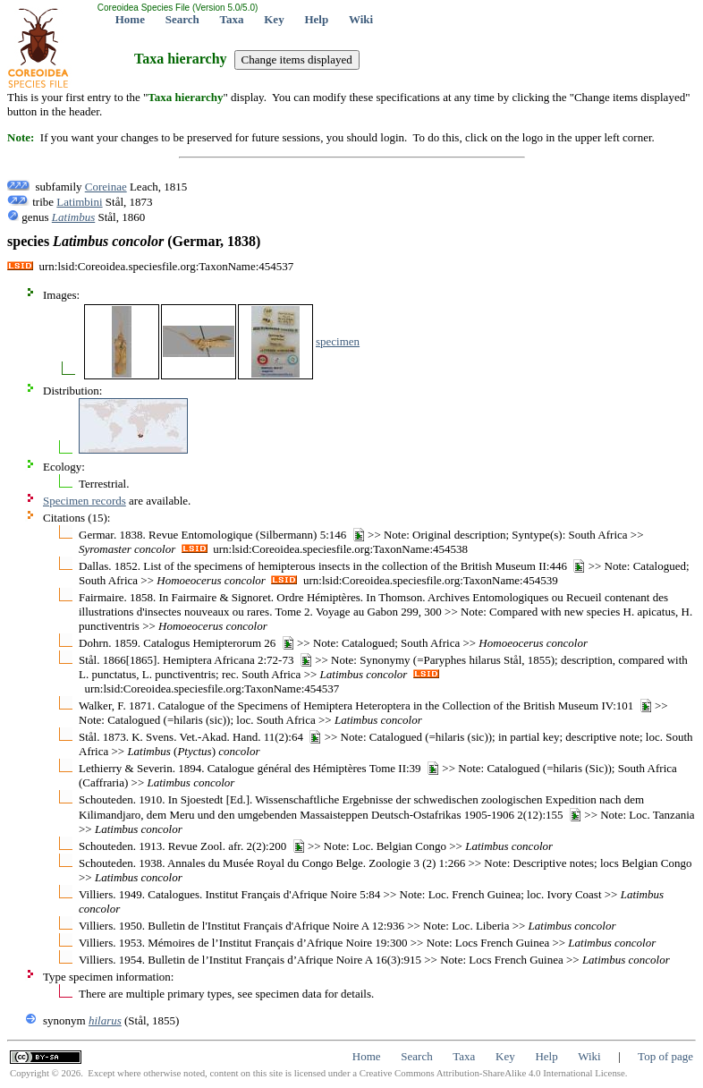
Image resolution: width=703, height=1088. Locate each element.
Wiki (361, 19)
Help (316, 19)
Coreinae (106, 186)
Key (274, 19)
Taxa (232, 19)
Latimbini (79, 201)
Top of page (665, 1056)
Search (182, 19)
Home (130, 19)
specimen (338, 341)
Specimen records (84, 500)
